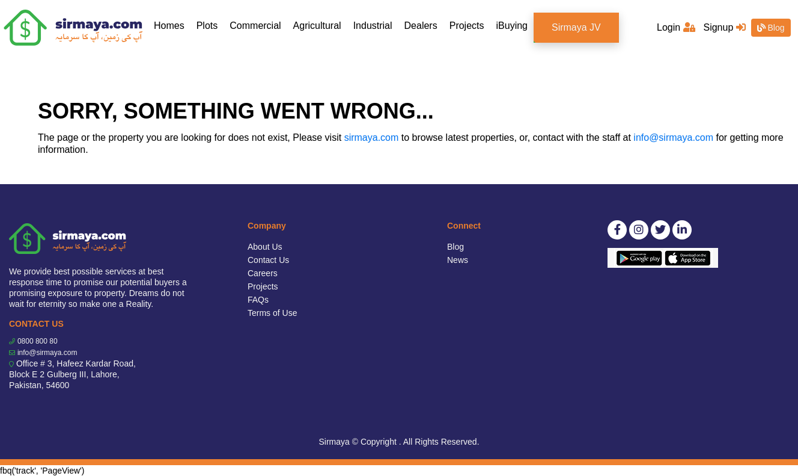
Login (676, 27)
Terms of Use (272, 313)
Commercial (255, 25)
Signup (724, 27)
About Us (265, 247)
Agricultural (317, 25)
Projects (466, 25)
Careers (263, 273)
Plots (207, 25)
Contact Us (268, 260)
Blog (771, 27)
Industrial (372, 25)
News (457, 260)
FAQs (258, 299)
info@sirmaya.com (673, 137)
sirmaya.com (371, 137)
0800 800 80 (37, 341)
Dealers (420, 25)
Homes (172, 25)
